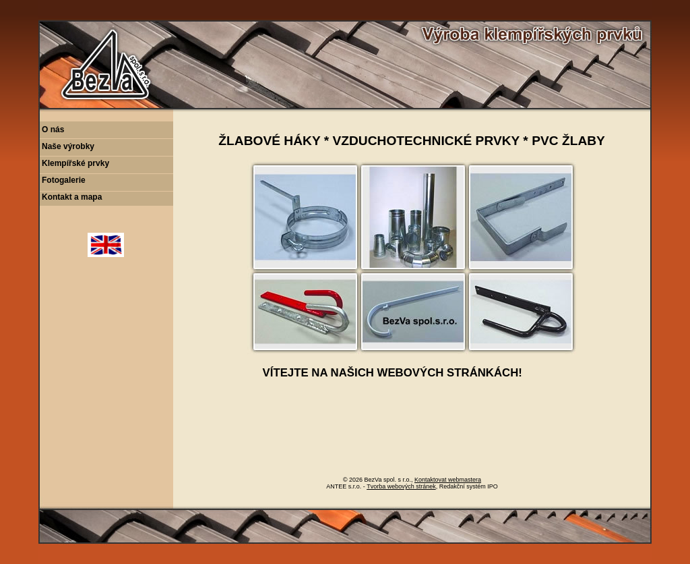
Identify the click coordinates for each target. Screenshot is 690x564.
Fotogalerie (64, 180)
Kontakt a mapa (72, 197)
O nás (53, 129)
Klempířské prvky (75, 163)
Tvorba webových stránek (401, 486)
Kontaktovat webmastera (447, 479)
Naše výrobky (68, 146)
